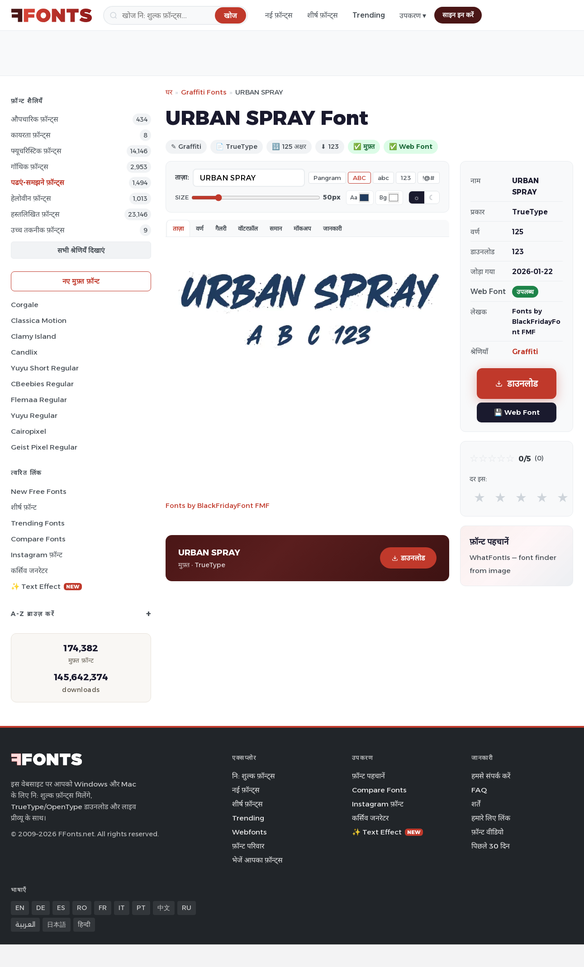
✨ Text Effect (46, 586)
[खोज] (175, 15)
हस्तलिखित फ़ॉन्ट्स (35, 214)
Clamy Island (33, 336)
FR (103, 908)
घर (169, 92)
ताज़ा (178, 228)
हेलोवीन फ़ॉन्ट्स (31, 198)
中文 (163, 908)
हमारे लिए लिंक (490, 818)
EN (19, 908)
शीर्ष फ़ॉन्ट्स (322, 15)
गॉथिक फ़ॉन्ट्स (29, 166)
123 (406, 177)
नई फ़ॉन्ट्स (279, 15)
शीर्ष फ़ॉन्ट (24, 507)
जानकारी (332, 228)
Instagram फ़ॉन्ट (36, 554)
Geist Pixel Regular (44, 447)
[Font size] (255, 197)
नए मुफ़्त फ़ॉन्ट (81, 281)
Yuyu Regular (34, 415)
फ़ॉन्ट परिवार (248, 846)
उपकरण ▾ (412, 15)
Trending (368, 15)
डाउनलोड (408, 558)
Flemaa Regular (39, 399)
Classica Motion (38, 320)
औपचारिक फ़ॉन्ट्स (34, 119)
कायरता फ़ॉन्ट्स (31, 135)
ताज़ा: (182, 177)
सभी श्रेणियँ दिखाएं (80, 250)
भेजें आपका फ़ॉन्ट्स (257, 860)
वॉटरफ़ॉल (248, 228)
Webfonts (249, 832)
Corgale (24, 304)
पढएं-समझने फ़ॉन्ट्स (37, 182)
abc (383, 177)
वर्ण (200, 228)
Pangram (327, 177)
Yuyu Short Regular (45, 368)
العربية (25, 924)
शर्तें (475, 804)
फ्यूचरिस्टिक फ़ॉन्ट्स (36, 151)
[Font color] (364, 197)
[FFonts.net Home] (51, 15)
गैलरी (220, 228)
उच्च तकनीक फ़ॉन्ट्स (38, 230)
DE (40, 908)
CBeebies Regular (42, 383)
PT (141, 908)
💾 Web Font (517, 412)
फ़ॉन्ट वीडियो (487, 832)
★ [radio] (479, 497)
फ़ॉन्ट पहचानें (368, 776)
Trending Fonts (38, 523)
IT (122, 908)
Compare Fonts (38, 539)
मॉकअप (302, 228)
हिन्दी (84, 924)
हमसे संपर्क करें (490, 776)
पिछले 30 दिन (490, 846)
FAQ (479, 790)
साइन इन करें (458, 15)
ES (61, 908)
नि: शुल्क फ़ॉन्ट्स (253, 776)
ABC (359, 177)
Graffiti (525, 351)
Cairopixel (28, 431)
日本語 (56, 924)
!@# (429, 177)
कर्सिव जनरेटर (29, 570)
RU (186, 908)
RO (82, 908)
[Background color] (393, 197)
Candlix (24, 352)
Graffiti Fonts (204, 92)
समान (276, 228)
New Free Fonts (38, 491)
